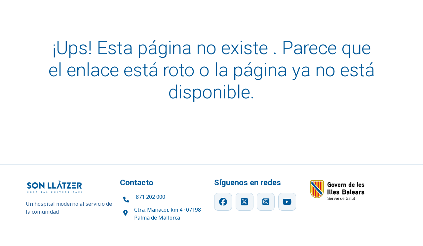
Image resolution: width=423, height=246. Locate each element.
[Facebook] (223, 202)
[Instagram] (266, 202)
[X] (244, 202)
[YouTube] (287, 202)
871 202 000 (150, 196)
